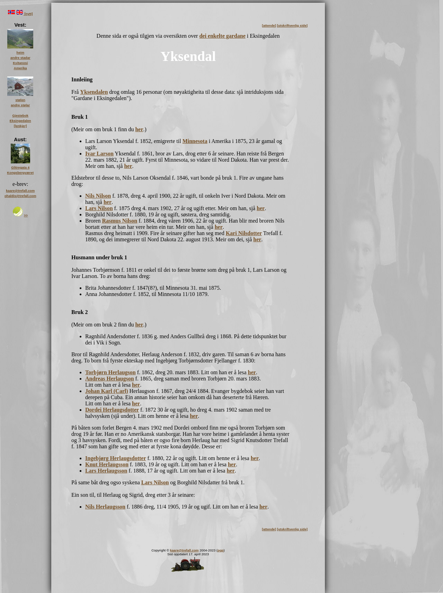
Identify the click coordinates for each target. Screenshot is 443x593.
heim (20, 52)
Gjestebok (20, 115)
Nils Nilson (98, 196)
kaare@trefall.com (184, 550)
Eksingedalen (20, 121)
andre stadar (20, 58)
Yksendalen (94, 92)
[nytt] (28, 14)
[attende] (269, 25)
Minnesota (195, 141)
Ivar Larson (99, 153)
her (139, 129)
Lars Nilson (99, 208)
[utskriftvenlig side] (292, 25)
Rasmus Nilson (119, 221)
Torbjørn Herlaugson (110, 372)
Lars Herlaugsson (106, 471)
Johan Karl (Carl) (106, 391)
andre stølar (20, 105)
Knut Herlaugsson (107, 464)
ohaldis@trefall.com (20, 196)
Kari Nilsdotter (244, 233)
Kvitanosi (20, 63)
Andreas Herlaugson (109, 378)
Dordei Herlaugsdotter (112, 410)
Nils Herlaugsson (105, 507)
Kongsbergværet (20, 172)
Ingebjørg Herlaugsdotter (115, 458)
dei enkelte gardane (222, 36)
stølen (20, 100)
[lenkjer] (20, 126)
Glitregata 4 (20, 167)
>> (26, 215)
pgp (221, 550)
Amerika (20, 68)
